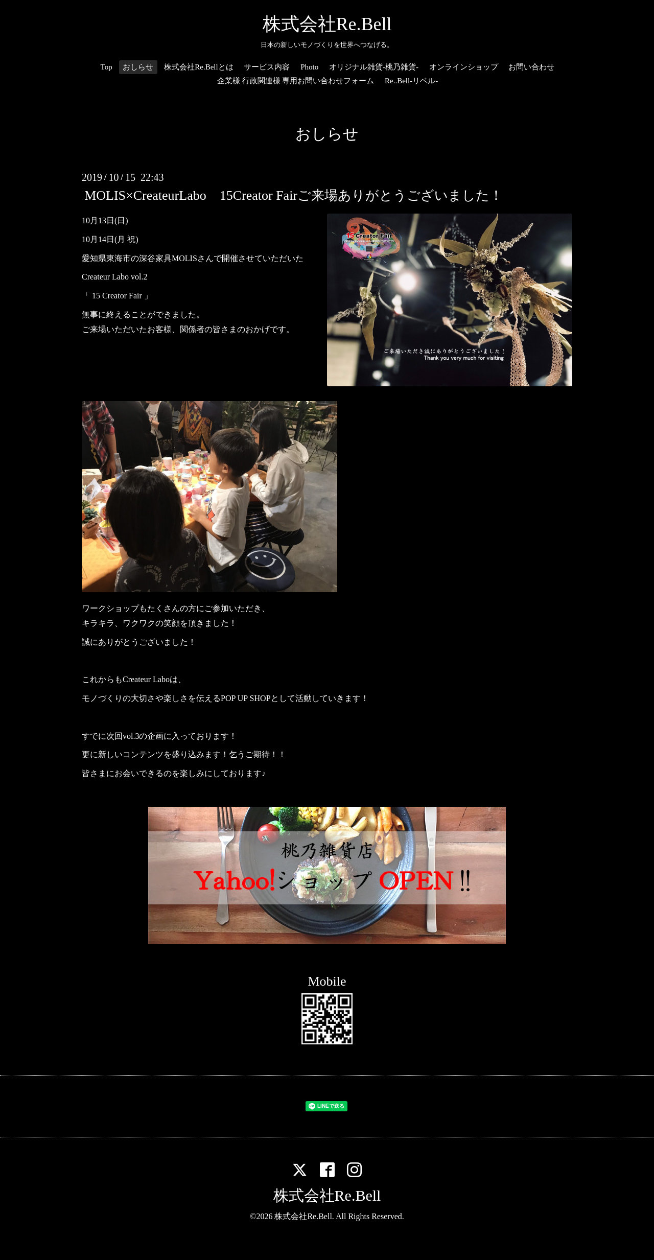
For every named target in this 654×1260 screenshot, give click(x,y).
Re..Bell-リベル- (411, 81)
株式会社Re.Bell (327, 24)
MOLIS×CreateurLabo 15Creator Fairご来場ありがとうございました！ (293, 195)
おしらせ (138, 67)
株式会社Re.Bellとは (198, 67)
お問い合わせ (531, 67)
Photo (309, 67)
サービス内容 (267, 67)
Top (106, 67)
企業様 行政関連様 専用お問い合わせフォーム (296, 81)
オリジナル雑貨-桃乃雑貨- (373, 67)
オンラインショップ (463, 67)
